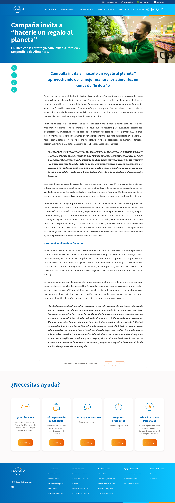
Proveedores (52, 489)
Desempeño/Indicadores (106, 479)
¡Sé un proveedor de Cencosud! (56, 419)
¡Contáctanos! (25, 417)
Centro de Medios (126, 9)
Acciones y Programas (105, 489)
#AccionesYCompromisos (132, 474)
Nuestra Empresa (54, 474)
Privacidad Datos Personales (150, 419)
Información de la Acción (80, 493)
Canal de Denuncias (109, 2)
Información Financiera (80, 474)
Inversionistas (67, 9)
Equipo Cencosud (105, 9)
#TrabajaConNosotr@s (131, 484)
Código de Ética (127, 2)
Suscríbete (153, 479)
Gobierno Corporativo (55, 493)
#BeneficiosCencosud (131, 479)
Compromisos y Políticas (106, 484)
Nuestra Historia (53, 479)
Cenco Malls (159, 2)
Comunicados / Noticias (80, 479)
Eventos (75, 484)
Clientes (140, 9)
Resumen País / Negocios (80, 489)
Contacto (153, 474)
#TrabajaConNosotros (89, 417)
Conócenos (50, 9)
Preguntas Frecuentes (118, 419)
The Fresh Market (143, 2)
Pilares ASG (102, 474)
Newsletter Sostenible (105, 493)
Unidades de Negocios (56, 484)
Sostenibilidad (85, 9)
